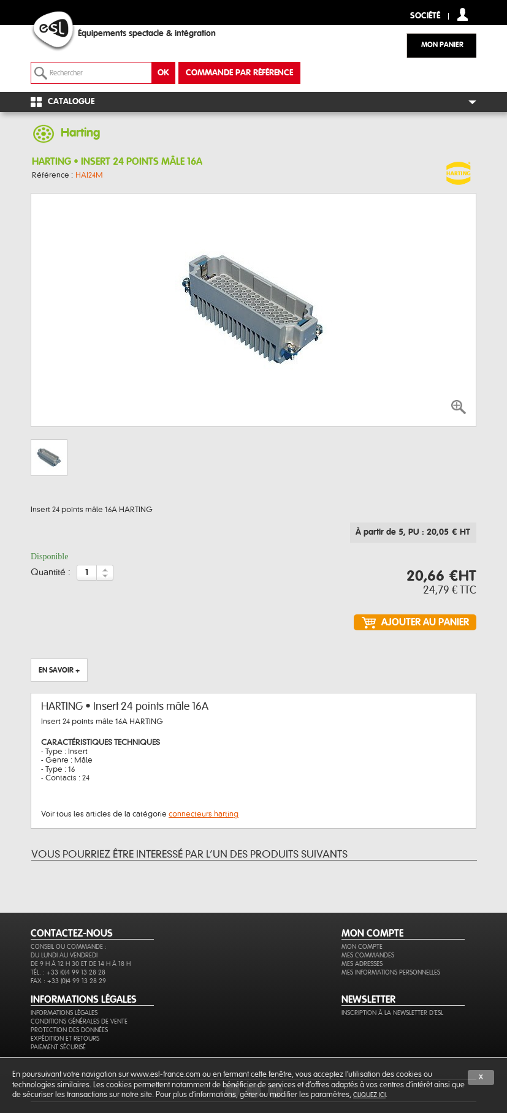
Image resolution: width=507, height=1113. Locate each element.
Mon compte (362, 946)
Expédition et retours (65, 1038)
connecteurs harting (203, 814)
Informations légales (64, 1012)
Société (425, 16)
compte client (462, 14)
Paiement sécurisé (58, 1047)
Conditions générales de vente (79, 1021)
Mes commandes (367, 955)
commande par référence (239, 73)
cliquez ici (369, 1095)
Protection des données (69, 1030)
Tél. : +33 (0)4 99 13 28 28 (68, 972)
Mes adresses (362, 963)
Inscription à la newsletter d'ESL (392, 1012)
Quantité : (51, 572)
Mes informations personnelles (390, 972)
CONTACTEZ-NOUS (72, 933)
